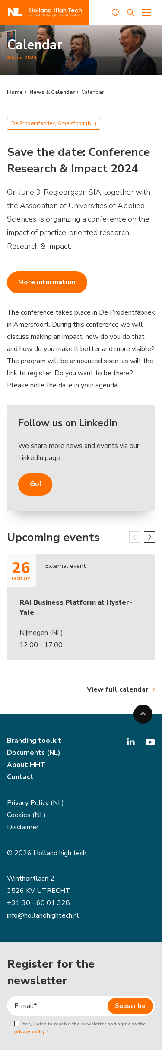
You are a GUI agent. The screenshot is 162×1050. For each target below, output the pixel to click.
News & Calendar (52, 92)
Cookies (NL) (26, 815)
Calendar (92, 92)
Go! (35, 484)
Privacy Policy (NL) (35, 803)
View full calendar (117, 689)
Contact (20, 777)
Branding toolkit (34, 740)
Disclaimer (22, 827)
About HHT (26, 765)
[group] (81, 617)
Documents (26, 752)
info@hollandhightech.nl (43, 915)
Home (15, 92)
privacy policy (29, 1031)
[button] (149, 537)
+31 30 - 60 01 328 (38, 903)
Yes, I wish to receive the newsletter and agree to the (80, 1028)
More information (47, 282)
